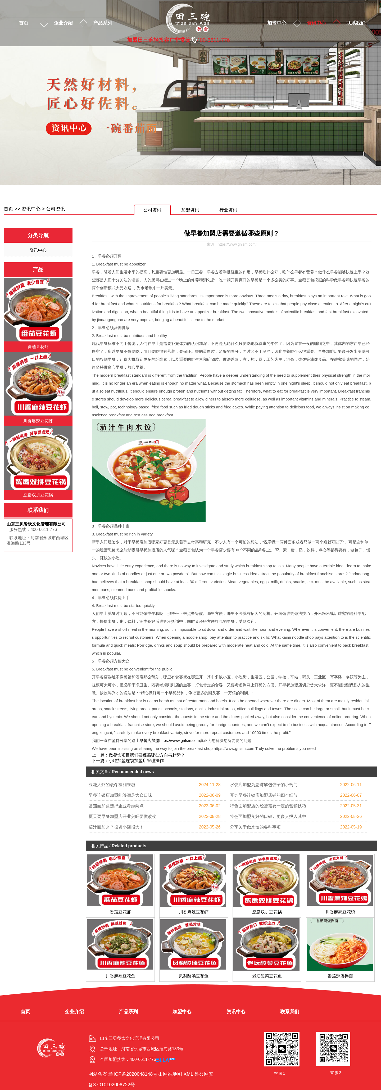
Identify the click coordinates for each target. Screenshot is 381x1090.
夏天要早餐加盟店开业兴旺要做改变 (122, 816)
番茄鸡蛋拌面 (340, 976)
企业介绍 (63, 23)
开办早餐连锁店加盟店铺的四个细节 (264, 795)
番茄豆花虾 (120, 912)
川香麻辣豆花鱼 (120, 976)
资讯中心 (316, 23)
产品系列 (102, 23)
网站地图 (172, 1074)
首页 (23, 23)
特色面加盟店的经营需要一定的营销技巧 (268, 806)
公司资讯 (55, 208)
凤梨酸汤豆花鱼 (193, 976)
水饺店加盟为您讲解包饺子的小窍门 (264, 784)
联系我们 (355, 23)
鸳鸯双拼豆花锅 (267, 912)
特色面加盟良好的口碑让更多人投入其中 (268, 816)
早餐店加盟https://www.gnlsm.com (169, 740)
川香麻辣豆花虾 (193, 912)
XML (188, 1074)
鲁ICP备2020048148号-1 (135, 1074)
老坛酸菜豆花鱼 (267, 976)
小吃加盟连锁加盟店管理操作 (136, 760)
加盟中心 (276, 23)
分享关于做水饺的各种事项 (255, 827)
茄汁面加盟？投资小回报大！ (116, 827)
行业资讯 (228, 210)
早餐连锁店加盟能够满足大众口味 (120, 795)
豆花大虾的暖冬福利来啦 (112, 784)
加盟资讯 (190, 210)
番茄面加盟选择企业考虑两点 (116, 806)
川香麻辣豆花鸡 (340, 912)
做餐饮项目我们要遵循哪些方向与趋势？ (147, 755)
